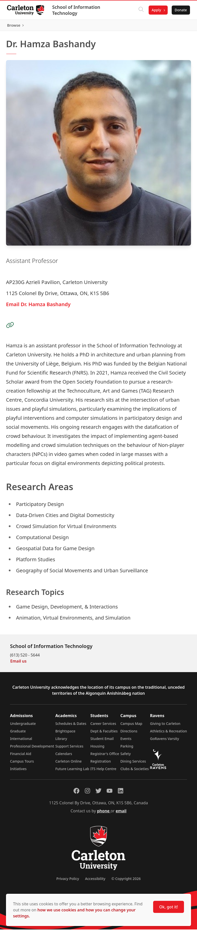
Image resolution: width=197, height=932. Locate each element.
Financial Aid (20, 756)
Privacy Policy (67, 881)
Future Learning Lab (72, 771)
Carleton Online (68, 763)
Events (125, 741)
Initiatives (18, 771)
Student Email (102, 741)
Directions (128, 733)
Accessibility (95, 881)
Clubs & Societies (134, 771)
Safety (125, 756)
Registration (100, 763)
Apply (155, 10)
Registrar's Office (104, 756)
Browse (179, 26)
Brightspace (65, 733)
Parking (126, 748)
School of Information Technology (77, 10)
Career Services (103, 726)
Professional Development (32, 748)
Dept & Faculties (104, 733)
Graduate (18, 733)
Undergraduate (23, 726)
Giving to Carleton (165, 726)
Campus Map (131, 726)
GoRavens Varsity (164, 741)
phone (104, 813)
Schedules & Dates (70, 726)
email (121, 813)
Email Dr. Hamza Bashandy (38, 306)
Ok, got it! (168, 907)
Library (61, 741)
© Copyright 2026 (126, 881)
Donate (180, 10)
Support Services (69, 748)
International (21, 741)
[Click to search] (140, 10)
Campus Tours (22, 763)
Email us (18, 663)
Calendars (63, 756)
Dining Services (133, 763)
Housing (97, 748)
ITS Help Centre (103, 771)
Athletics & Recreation (168, 733)
